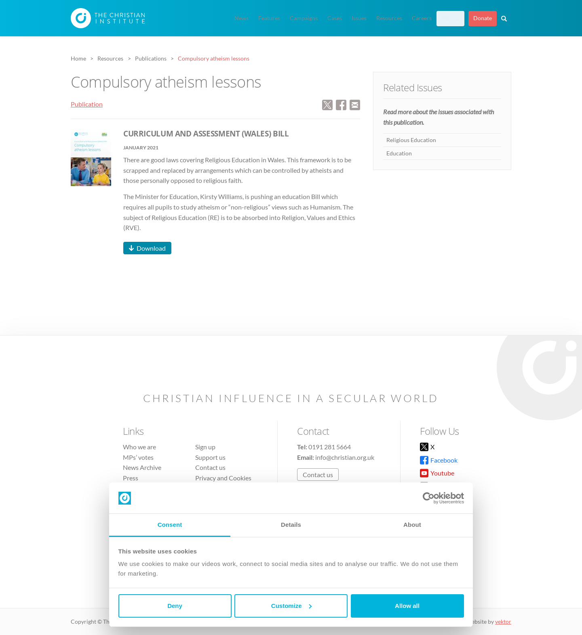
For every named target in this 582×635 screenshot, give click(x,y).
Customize (291, 605)
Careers (422, 18)
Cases (334, 18)
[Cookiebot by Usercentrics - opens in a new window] (428, 498)
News (241, 18)
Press (130, 478)
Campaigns (304, 18)
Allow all (407, 605)
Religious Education (411, 139)
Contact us (210, 467)
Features (269, 18)
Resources (389, 18)
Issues (359, 18)
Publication (87, 104)
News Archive (142, 467)
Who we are (139, 447)
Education (399, 153)
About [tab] (412, 524)
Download (151, 248)
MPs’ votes (138, 457)
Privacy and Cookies (223, 478)
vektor (503, 621)
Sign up (450, 18)
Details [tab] (291, 524)
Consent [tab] (170, 524)
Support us (210, 457)
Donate (482, 18)
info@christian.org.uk (344, 457)
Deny (174, 605)
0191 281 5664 (329, 447)
